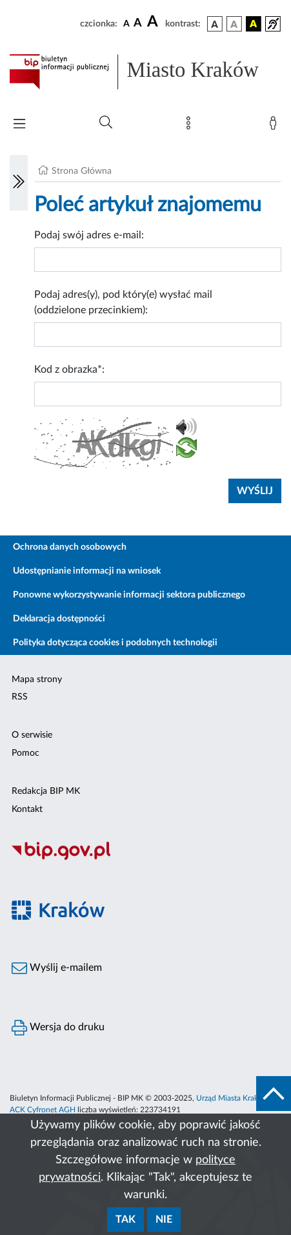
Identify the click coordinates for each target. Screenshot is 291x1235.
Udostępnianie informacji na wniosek (87, 571)
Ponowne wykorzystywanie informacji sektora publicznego (129, 594)
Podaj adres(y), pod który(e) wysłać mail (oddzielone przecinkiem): (123, 302)
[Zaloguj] (275, 125)
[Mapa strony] (191, 125)
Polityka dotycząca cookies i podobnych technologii (115, 642)
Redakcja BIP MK (46, 791)
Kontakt (27, 809)
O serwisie (32, 735)
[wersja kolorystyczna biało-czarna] (234, 24)
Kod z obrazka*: (69, 369)
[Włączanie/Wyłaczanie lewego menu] (19, 183)
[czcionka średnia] (137, 23)
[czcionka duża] (154, 22)
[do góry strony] (273, 1093)
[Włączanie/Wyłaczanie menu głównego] (19, 125)
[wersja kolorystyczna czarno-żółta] (253, 24)
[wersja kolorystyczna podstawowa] (214, 24)
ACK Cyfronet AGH (42, 1110)
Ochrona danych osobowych (69, 547)
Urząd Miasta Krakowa (234, 1098)
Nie (164, 1219)
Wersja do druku (58, 1027)
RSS (20, 696)
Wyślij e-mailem (57, 968)
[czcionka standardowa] (126, 23)
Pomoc (25, 753)
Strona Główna (82, 171)
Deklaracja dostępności (59, 618)
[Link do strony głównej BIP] (145, 71)
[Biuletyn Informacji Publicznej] (145, 858)
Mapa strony (37, 679)
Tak (125, 1219)
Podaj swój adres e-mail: (89, 235)
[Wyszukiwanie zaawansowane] (105, 122)
